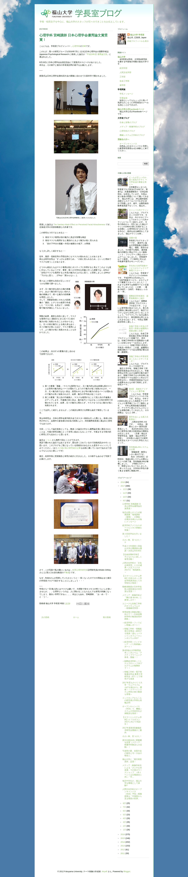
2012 (123, 849)
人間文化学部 (125, 72)
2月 (124, 826)
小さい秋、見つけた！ (132, 736)
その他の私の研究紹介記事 (69, 448)
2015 (123, 838)
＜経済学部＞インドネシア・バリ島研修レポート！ (132, 644)
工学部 (122, 77)
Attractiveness (99, 224)
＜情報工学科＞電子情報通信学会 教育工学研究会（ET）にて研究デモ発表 (132, 675)
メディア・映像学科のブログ (131, 127)
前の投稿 (107, 617)
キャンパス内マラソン (138, 210)
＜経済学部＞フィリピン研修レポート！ (132, 624)
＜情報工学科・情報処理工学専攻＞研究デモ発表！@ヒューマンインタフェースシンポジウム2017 (132, 633)
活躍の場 (133, 238)
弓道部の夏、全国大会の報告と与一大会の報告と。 (132, 753)
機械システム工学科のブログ (131, 135)
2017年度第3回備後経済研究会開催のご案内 (132, 730)
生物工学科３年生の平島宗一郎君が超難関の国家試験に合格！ (138, 328)
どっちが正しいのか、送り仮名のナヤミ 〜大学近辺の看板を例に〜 (138, 180)
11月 (125, 493)
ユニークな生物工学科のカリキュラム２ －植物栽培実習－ (132, 605)
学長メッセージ (125, 94)
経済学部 (123, 68)
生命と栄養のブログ (127, 122)
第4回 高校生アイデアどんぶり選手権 (138, 390)
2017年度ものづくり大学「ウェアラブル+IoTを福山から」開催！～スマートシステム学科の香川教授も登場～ (132, 688)
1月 (124, 830)
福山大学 (121, 57)
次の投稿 (45, 617)
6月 (124, 811)
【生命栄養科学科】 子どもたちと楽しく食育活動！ (132, 556)
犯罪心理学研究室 (80, 570)
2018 (123, 482)
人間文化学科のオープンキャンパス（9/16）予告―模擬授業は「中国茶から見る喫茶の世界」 (132, 793)
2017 (123, 486)
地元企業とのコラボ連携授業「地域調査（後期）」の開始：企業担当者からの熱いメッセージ (132, 517)
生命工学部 (124, 81)
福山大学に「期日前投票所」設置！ (132, 760)
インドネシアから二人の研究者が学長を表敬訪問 (132, 700)
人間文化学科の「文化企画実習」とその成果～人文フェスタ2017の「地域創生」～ (132, 567)
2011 (123, 853)
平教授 (67, 572)
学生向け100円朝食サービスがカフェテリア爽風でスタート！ (138, 268)
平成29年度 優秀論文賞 (97, 54)
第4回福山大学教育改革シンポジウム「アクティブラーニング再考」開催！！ (132, 653)
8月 (124, 803)
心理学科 (76, 46)
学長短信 (122, 98)
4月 (124, 818)
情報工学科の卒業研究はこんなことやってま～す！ (138, 358)
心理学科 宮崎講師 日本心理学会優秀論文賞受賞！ (132, 506)
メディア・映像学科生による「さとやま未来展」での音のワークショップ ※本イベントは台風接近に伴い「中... (132, 771)
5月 (124, 814)
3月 (124, 822)
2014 (123, 842)
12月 (125, 489)
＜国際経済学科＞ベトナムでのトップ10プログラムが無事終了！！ (132, 664)
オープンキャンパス (127, 144)
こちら (48, 440)
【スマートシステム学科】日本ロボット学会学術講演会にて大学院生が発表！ (132, 579)
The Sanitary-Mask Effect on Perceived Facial (73, 224)
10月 (125, 497)
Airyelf (104, 871)
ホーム (76, 617)
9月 (124, 500)
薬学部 (122, 85)
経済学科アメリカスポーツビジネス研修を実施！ (132, 527)
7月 (124, 807)
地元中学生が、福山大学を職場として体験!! (132, 783)
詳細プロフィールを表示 (138, 41)
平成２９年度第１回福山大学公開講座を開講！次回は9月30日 (132, 548)
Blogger (126, 871)
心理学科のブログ (126, 131)
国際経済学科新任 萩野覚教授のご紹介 (138, 297)
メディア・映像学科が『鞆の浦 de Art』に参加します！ (132, 597)
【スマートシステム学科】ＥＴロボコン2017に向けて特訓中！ (132, 720)
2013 (123, 846)
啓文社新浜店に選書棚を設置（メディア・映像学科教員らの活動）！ (132, 743)
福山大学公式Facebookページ (131, 109)
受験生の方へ (123, 139)
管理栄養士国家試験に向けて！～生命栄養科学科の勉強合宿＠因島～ (132, 615)
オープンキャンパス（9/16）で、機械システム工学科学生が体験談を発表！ (132, 709)
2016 (123, 834)
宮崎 (84, 46)
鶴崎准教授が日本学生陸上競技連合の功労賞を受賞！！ (132, 589)
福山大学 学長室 (137, 35)
